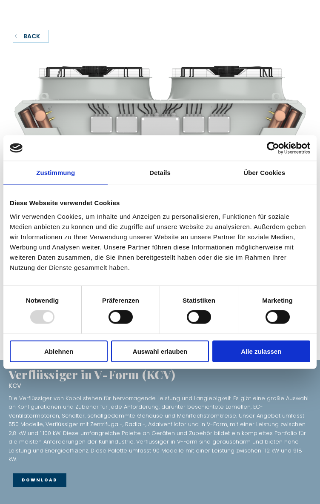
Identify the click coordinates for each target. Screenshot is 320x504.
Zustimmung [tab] (55, 172)
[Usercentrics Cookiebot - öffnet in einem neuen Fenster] (273, 148)
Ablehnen (58, 351)
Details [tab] (160, 172)
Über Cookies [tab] (264, 172)
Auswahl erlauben (160, 351)
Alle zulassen (261, 351)
